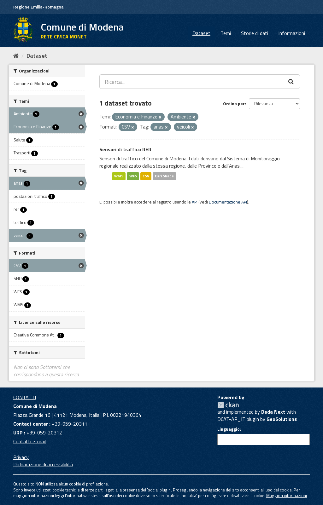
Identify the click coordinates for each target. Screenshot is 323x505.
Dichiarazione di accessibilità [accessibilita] (43, 464)
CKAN (228, 405)
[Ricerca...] (191, 81)
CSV (146, 176)
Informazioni (291, 33)
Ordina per (234, 103)
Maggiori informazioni (286, 495)
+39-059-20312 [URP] (43, 432)
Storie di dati (254, 33)
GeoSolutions (282, 419)
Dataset (201, 33)
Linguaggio (228, 429)
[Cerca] (291, 81)
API (194, 202)
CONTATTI (24, 397)
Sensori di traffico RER (125, 149)
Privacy (21, 457)
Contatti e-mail (29, 441)
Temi (225, 33)
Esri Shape (164, 176)
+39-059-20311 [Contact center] (68, 424)
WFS (133, 176)
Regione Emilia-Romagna (38, 6)
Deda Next (273, 412)
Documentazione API (228, 202)
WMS (118, 176)
